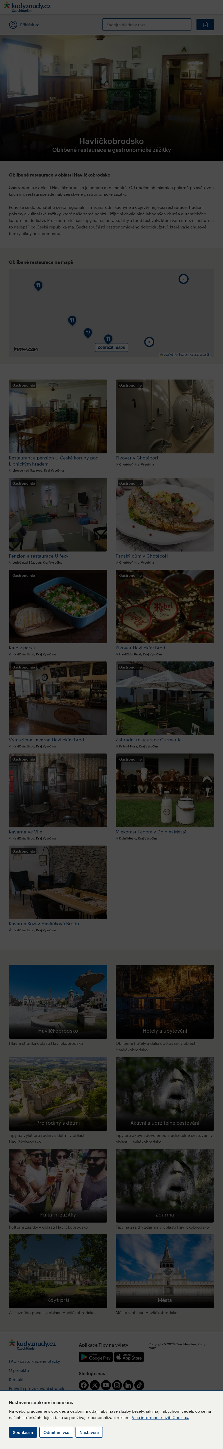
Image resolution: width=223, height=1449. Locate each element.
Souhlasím (23, 1432)
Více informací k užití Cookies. (160, 1417)
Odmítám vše (56, 1432)
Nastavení (89, 1432)
